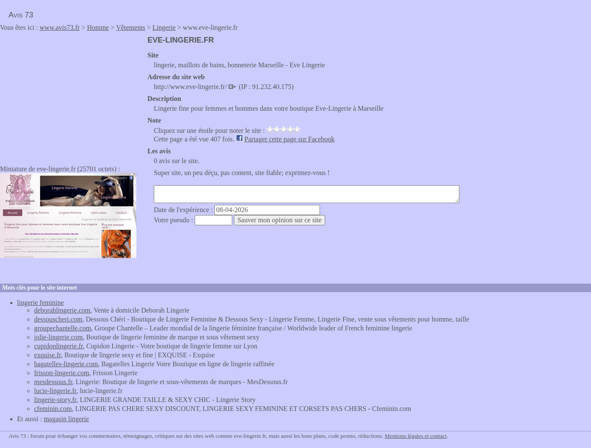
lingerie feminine (40, 302)
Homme (98, 27)
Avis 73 (21, 15)
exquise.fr (47, 355)
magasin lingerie (66, 418)
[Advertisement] (71, 95)
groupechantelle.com (62, 328)
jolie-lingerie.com (58, 337)
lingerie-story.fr (55, 399)
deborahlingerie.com (62, 310)
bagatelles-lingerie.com (66, 364)
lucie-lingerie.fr (55, 390)
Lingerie (164, 27)
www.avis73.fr (60, 27)
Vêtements (130, 27)
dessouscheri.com (58, 319)
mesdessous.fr (53, 381)
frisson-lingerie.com (61, 372)
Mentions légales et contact (416, 436)
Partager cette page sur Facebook (289, 139)
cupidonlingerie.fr (58, 346)
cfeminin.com (53, 408)
